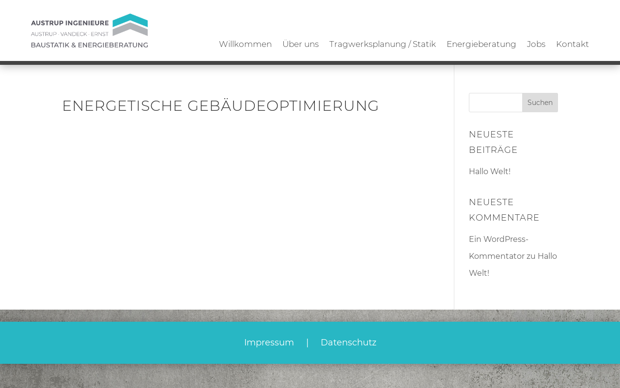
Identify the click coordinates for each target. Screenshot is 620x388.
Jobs (536, 44)
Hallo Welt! (490, 171)
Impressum (269, 342)
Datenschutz (348, 342)
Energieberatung (481, 44)
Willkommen (245, 44)
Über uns (300, 44)
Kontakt (572, 44)
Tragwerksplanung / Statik (382, 44)
